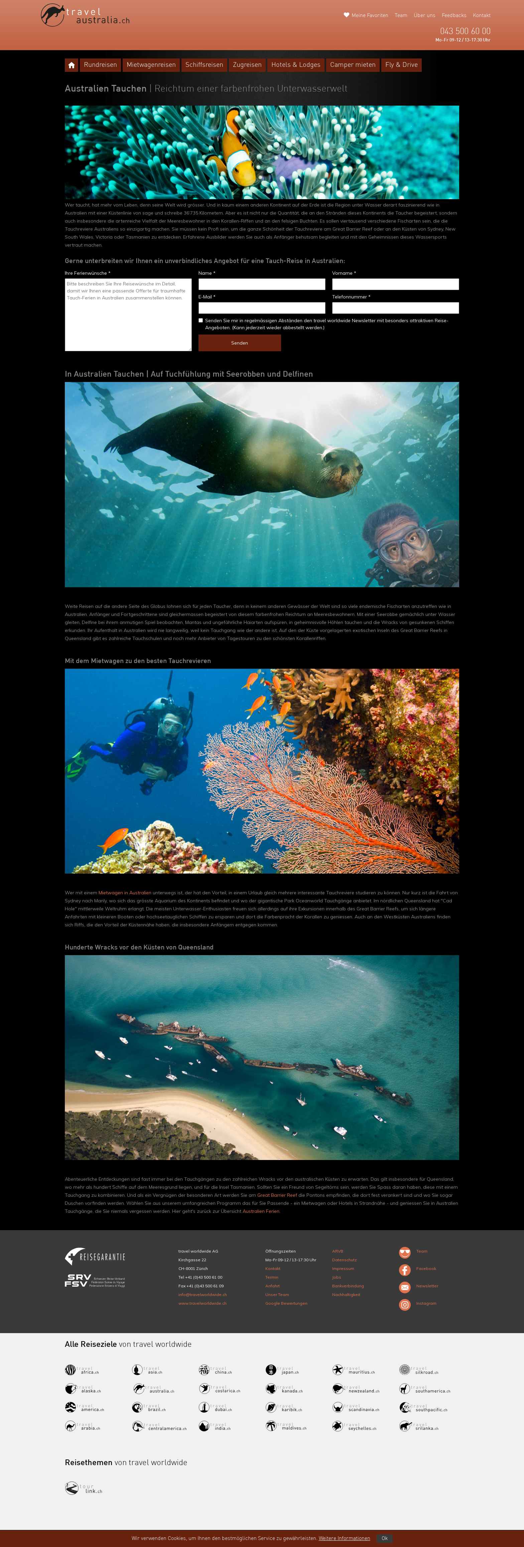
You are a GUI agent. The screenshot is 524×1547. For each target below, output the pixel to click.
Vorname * (344, 273)
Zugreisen (247, 65)
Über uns (424, 15)
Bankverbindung (348, 1285)
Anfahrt (272, 1285)
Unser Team (277, 1294)
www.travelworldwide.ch (202, 1303)
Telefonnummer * (351, 297)
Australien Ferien (261, 1211)
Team (401, 15)
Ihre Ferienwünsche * (88, 273)
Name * (207, 273)
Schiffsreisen (204, 65)
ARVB (337, 1251)
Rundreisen (100, 65)
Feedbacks (454, 15)
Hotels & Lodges (295, 65)
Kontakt (482, 15)
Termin (271, 1277)
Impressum (343, 1268)
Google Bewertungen (286, 1303)
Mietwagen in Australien (125, 893)
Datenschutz (344, 1259)
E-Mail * (207, 297)
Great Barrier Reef (277, 1195)
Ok (385, 1538)
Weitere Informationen (344, 1538)
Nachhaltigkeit (346, 1294)
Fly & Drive (401, 65)
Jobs (336, 1277)
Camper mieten (353, 65)
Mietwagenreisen (151, 65)
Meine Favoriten (370, 15)
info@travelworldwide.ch (202, 1294)
